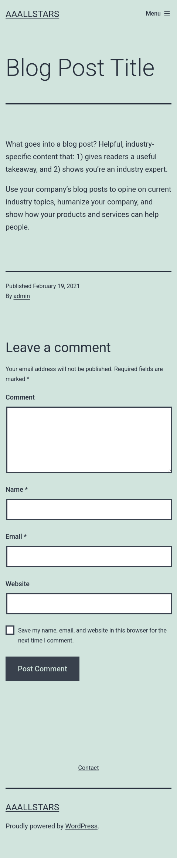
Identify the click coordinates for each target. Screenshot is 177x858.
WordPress (81, 826)
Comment (20, 397)
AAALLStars (32, 14)
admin (22, 296)
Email (16, 536)
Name (17, 489)
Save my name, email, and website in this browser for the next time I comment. (92, 635)
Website (18, 584)
